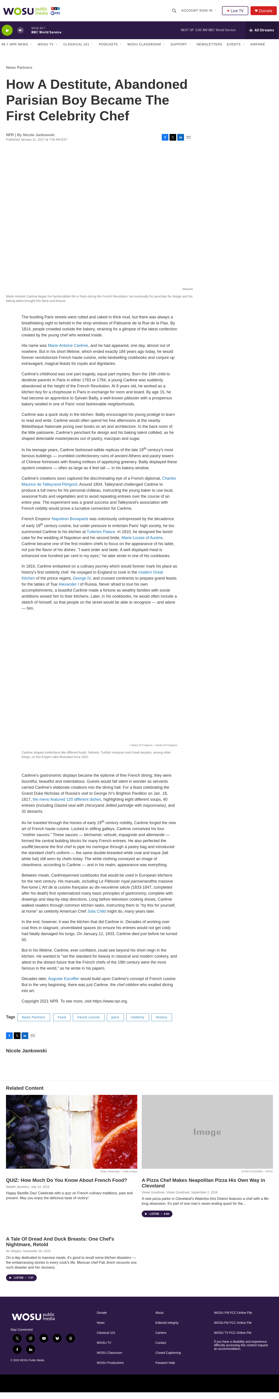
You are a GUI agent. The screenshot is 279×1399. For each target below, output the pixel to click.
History (161, 1023)
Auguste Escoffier (63, 985)
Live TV (235, 11)
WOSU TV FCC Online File (233, 1339)
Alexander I (69, 590)
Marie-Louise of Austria (141, 544)
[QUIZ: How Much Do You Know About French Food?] (71, 1138)
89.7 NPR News (15, 46)
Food (62, 1023)
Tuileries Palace (101, 538)
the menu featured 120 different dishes (66, 806)
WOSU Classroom (144, 46)
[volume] (20, 32)
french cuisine (88, 1023)
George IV (82, 584)
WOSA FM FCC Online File (233, 1329)
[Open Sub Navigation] (216, 11)
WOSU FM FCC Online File (233, 1319)
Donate (266, 11)
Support (178, 46)
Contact (160, 1349)
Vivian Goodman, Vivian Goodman (165, 1198)
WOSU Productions (110, 1369)
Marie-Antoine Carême (68, 352)
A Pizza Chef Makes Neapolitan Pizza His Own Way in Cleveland (203, 1189)
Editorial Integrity (166, 1329)
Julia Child (96, 918)
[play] (7, 32)
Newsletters (209, 46)
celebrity (137, 1023)
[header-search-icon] (174, 12)
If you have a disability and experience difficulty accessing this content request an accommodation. (241, 1351)
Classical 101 (76, 46)
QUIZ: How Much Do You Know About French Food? (66, 1186)
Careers (160, 1339)
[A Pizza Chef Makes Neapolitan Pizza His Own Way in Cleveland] (207, 1138)
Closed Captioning (168, 1359)
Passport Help (165, 1369)
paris (115, 1023)
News (101, 1329)
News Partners (19, 74)
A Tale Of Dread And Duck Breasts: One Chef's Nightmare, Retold (60, 1248)
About (159, 1319)
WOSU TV (46, 46)
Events (234, 46)
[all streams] (261, 32)
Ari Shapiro (13, 1257)
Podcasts (108, 46)
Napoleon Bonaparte (70, 525)
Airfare (257, 46)
